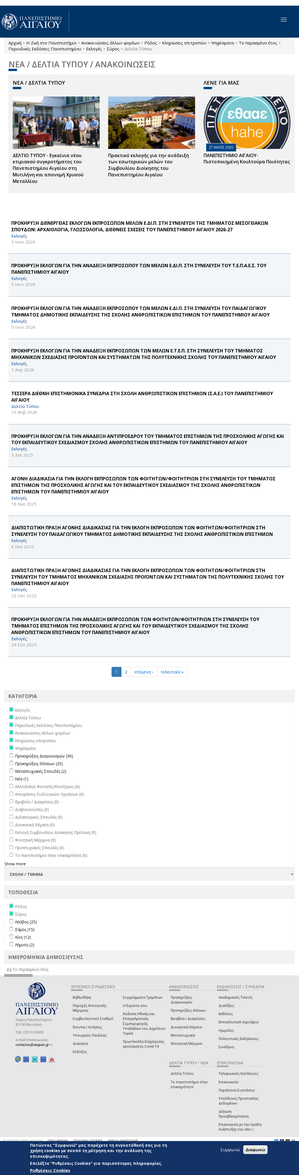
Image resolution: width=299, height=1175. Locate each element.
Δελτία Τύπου (182, 1073)
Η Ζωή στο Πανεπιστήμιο (51, 43)
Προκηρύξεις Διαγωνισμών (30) (44, 756)
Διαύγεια (80, 1043)
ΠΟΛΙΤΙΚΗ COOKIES (87, 1140)
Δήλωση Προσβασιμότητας (234, 1114)
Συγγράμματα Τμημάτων (142, 997)
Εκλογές (94, 49)
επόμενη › (143, 672)
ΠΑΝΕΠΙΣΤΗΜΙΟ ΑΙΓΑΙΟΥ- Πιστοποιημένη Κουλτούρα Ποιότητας (247, 158)
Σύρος (113, 49)
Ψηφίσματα (222, 43)
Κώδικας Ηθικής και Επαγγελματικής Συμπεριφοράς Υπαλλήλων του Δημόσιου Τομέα (144, 1023)
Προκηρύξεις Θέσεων (188, 1010)
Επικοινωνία (228, 1082)
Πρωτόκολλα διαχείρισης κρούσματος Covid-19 (143, 1044)
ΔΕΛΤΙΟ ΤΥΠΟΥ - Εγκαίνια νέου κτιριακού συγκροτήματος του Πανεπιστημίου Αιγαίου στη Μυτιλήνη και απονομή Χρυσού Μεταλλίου (48, 168)
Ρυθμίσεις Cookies (50, 1170)
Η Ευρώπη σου (135, 1005)
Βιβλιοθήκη (82, 997)
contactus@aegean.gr (34, 1045)
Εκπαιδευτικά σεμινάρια (239, 1022)
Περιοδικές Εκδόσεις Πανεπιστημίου (44, 49)
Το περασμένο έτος (258, 43)
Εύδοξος (80, 1051)
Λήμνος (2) (24, 944)
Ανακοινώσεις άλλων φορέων (110, 43)
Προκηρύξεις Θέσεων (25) (39, 763)
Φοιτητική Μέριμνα (186, 1043)
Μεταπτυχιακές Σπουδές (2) (40, 771)
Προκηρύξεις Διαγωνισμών (181, 1000)
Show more (15, 863)
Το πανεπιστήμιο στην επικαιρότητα (189, 1084)
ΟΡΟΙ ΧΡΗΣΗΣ (58, 1140)
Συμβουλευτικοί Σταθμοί (93, 1018)
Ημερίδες (226, 1030)
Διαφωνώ (255, 1149)
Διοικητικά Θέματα (186, 1027)
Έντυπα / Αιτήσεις (87, 1027)
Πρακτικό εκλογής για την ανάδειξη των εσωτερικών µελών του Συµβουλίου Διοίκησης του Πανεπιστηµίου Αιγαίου (148, 165)
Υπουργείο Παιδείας (89, 1035)
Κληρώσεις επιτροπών (184, 43)
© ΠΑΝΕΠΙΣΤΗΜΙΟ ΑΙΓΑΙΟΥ (22, 1140)
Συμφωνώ (230, 1149)
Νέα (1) (21, 779)
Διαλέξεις (226, 1005)
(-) (9, 969)
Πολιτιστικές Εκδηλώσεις (239, 1038)
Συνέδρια (226, 1047)
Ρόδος (150, 43)
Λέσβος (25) (26, 921)
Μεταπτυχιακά (183, 1035)
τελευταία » (172, 672)
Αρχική (15, 43)
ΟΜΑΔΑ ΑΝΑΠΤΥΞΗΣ (123, 1140)
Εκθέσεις (226, 1013)
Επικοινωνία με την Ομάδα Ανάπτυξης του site (240, 1127)
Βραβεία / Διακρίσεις (188, 1018)
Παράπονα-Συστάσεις (237, 1090)
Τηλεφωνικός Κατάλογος (238, 1073)
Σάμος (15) (25, 929)
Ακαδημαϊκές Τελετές (236, 997)
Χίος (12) (23, 937)
